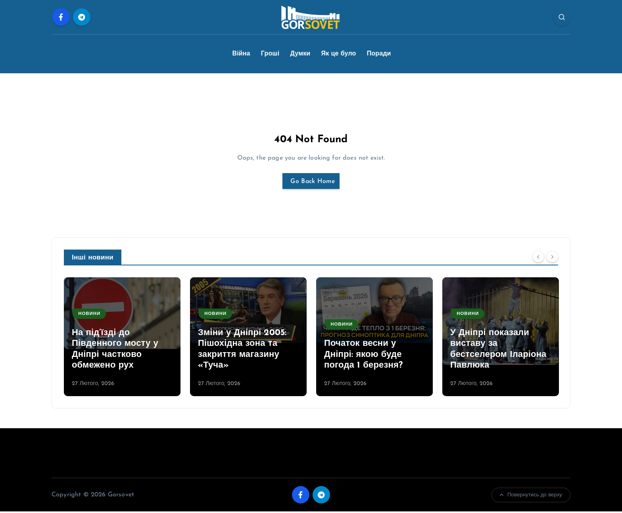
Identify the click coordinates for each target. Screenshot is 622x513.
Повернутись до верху (531, 497)
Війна (241, 54)
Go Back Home (311, 182)
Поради (379, 54)
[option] (122, 338)
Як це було (338, 54)
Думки (300, 54)
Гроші (270, 54)
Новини (90, 315)
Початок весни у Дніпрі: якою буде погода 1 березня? (363, 356)
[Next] (552, 258)
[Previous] (538, 258)
